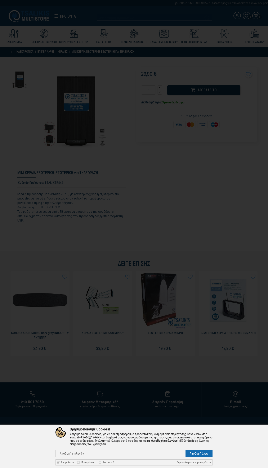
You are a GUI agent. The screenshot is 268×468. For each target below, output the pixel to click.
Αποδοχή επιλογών (72, 453)
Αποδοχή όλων (199, 453)
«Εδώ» (183, 440)
